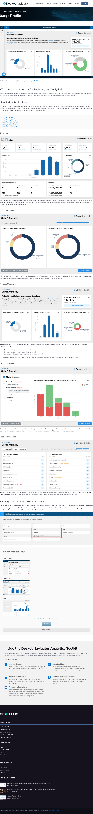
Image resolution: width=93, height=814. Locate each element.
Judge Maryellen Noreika (10, 124)
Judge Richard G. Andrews (10, 122)
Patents (57, 810)
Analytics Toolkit (33, 81)
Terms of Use (51, 810)
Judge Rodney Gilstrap (9, 120)
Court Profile (8, 578)
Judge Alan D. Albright (9, 118)
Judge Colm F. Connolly (9, 126)
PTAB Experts (8, 599)
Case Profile (7, 558)
